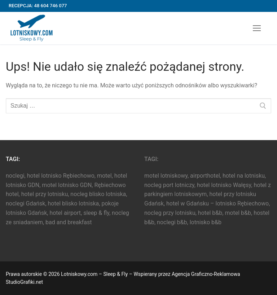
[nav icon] (256, 28)
